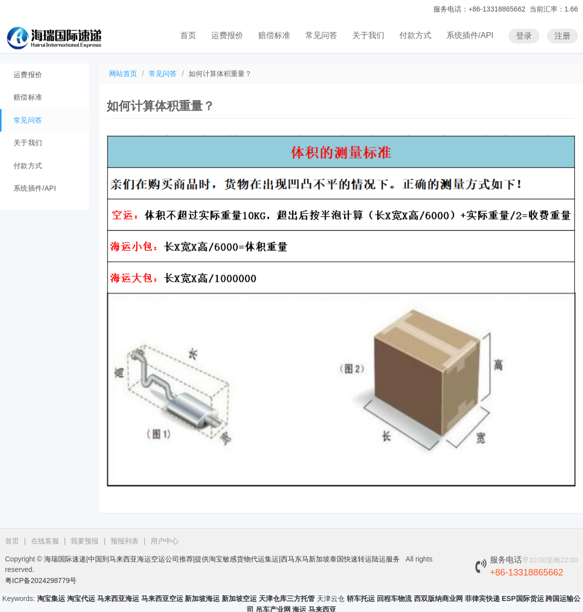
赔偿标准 (274, 35)
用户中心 (165, 541)
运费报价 (227, 35)
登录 (524, 36)
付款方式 (415, 35)
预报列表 (125, 541)
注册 (562, 36)
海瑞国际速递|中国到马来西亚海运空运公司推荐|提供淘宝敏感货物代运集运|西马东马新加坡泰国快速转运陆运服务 (222, 559)
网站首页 (123, 74)
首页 (188, 35)
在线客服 (45, 541)
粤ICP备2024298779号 (41, 580)
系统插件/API (469, 35)
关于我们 (368, 35)
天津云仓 (331, 598)
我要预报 (85, 541)
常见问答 (321, 35)
